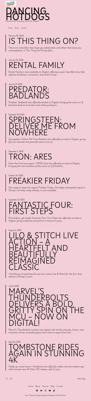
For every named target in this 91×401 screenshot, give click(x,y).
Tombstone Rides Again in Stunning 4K (47, 353)
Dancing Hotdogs (28, 14)
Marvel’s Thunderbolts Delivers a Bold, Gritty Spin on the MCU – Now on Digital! (47, 307)
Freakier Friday (39, 180)
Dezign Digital (41, 395)
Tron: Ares (30, 156)
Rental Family (37, 65)
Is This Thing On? (43, 41)
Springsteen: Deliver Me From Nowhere (42, 125)
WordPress (62, 395)
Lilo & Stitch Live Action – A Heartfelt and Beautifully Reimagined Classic (44, 251)
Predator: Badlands (29, 92)
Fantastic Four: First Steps (41, 207)
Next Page (81, 379)
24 (11, 378)
